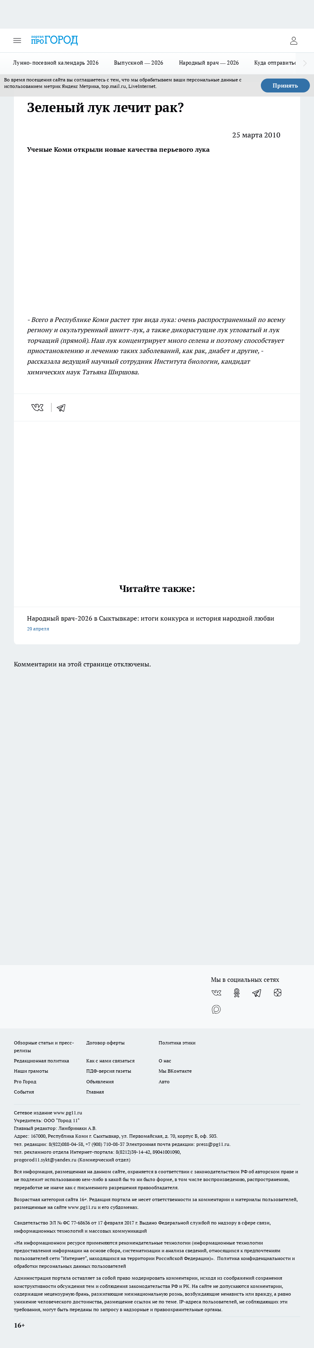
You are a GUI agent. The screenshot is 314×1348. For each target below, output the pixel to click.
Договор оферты (105, 1043)
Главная (95, 1092)
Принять (285, 85)
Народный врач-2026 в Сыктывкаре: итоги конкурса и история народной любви (157, 624)
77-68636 (80, 1223)
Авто (164, 1081)
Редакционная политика (41, 1061)
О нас (165, 1061)
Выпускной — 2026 (139, 62)
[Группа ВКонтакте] (216, 993)
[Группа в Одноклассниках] (237, 993)
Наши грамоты (31, 1071)
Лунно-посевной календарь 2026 (56, 62)
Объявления (100, 1081)
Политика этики (177, 1043)
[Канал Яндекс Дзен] (277, 993)
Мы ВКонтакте (175, 1071)
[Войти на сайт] (293, 40)
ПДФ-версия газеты (108, 1071)
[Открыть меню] (17, 40)
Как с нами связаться (110, 1061)
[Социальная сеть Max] (216, 1009)
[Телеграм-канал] (257, 993)
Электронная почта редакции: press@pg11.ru (177, 1144)
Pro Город (25, 1081)
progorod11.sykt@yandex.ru (45, 1160)
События (24, 1092)
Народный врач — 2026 (209, 62)
